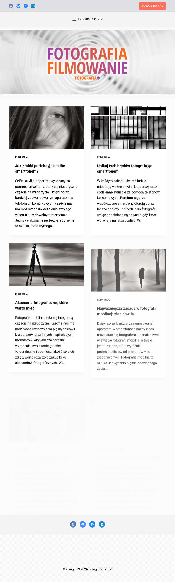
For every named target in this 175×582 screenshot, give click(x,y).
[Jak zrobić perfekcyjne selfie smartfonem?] (46, 127)
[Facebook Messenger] (26, 6)
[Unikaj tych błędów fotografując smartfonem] (128, 128)
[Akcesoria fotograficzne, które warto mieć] (46, 269)
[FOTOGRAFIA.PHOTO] (87, 19)
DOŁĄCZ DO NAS (152, 5)
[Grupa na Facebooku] (18, 6)
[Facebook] (11, 6)
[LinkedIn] (33, 6)
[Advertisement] (87, 554)
